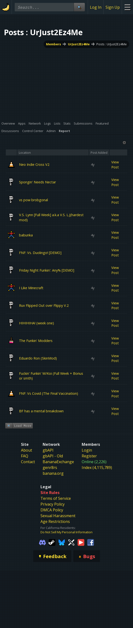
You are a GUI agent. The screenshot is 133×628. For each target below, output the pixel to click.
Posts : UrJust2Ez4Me (111, 44)
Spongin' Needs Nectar (37, 182)
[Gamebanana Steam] (52, 552)
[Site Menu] (127, 7)
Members (53, 44)
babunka (26, 235)
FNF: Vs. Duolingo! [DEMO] (40, 252)
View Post (115, 164)
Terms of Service (55, 508)
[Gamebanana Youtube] (81, 552)
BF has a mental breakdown (41, 411)
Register (89, 466)
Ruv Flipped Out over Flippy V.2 (44, 305)
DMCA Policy (51, 520)
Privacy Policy (52, 514)
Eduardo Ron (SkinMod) (38, 358)
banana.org (53, 483)
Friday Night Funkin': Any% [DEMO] (46, 270)
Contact (28, 471)
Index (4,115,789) (97, 477)
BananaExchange (58, 471)
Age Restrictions (55, 531)
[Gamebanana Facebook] (90, 552)
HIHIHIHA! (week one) (36, 323)
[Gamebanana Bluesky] (62, 552)
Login (87, 460)
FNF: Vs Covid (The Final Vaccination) (48, 393)
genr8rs (50, 477)
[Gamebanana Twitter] (71, 552)
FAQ (24, 466)
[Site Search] (79, 7)
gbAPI (48, 460)
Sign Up (113, 7)
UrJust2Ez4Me (79, 44)
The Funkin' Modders (36, 340)
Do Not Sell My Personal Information (66, 542)
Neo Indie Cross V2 (34, 164)
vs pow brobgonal (33, 199)
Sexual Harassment (57, 525)
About (26, 460)
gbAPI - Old (53, 466)
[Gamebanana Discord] (42, 552)
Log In (95, 7)
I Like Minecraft (31, 287)
